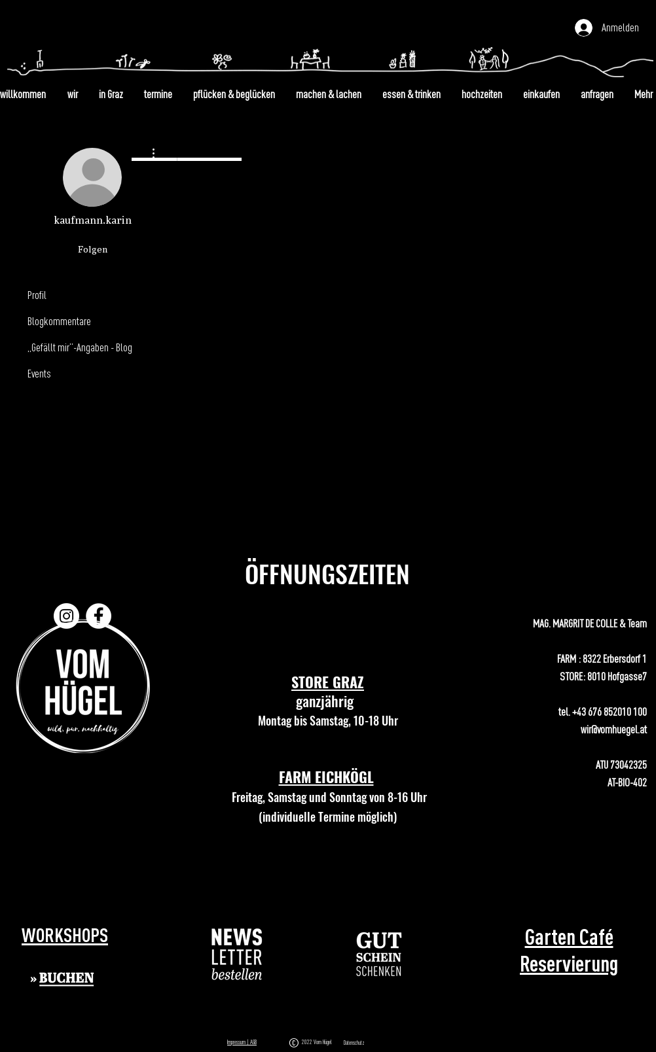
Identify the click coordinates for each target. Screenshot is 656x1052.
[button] (237, 954)
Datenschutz (354, 1043)
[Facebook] (98, 616)
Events (39, 373)
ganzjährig (328, 700)
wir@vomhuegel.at (614, 729)
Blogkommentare (59, 321)
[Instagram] (66, 616)
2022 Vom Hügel (318, 1041)
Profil (36, 295)
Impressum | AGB (242, 1041)
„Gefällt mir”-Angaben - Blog (79, 347)
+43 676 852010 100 (609, 711)
